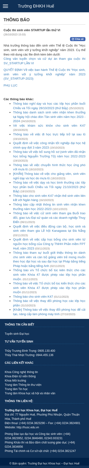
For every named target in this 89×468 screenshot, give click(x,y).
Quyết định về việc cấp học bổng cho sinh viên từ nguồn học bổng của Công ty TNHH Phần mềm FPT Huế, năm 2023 (49, 244)
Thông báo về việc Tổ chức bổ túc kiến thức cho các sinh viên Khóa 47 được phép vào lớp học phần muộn (49, 288)
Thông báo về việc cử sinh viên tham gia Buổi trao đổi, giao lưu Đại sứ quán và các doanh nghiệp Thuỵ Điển (49, 217)
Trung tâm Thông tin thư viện (23, 384)
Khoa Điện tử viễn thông (20, 376)
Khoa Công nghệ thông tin (21, 372)
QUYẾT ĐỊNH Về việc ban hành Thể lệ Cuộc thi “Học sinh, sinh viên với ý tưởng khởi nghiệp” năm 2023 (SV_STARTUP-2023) (44, 74)
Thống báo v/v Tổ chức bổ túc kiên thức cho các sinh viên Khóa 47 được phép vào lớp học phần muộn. (49, 274)
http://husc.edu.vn (28, 427)
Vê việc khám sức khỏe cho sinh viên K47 (49, 125)
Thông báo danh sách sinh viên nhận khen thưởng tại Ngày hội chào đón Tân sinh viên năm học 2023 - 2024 (49, 117)
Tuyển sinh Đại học (17, 333)
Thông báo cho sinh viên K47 (33, 296)
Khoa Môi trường (15, 380)
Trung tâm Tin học (16, 389)
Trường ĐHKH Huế (36, 6)
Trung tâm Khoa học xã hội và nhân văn (30, 393)
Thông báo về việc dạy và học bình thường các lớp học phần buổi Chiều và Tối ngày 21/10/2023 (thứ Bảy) (49, 187)
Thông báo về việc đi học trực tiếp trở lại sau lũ (49, 134)
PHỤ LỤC (10, 85)
